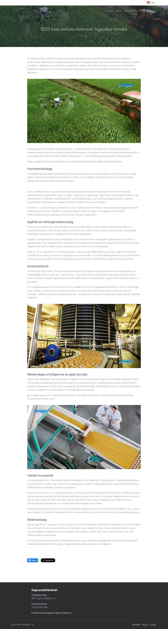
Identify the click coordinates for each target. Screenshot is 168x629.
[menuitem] (144, 11)
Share (33, 560)
